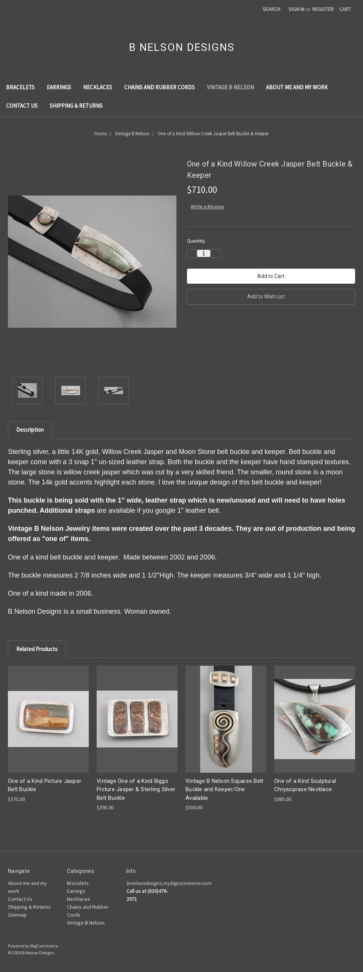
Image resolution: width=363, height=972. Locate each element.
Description (30, 429)
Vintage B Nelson (230, 87)
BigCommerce (44, 946)
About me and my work (297, 87)
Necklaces (97, 87)
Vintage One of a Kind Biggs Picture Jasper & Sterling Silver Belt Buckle (136, 789)
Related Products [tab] (37, 649)
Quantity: (196, 241)
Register (323, 9)
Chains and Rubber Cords (159, 87)
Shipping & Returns (76, 105)
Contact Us (22, 105)
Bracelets (20, 87)
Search (271, 9)
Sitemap (17, 914)
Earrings (59, 87)
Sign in (296, 9)
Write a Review (207, 206)
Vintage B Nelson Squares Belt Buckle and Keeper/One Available (224, 789)
